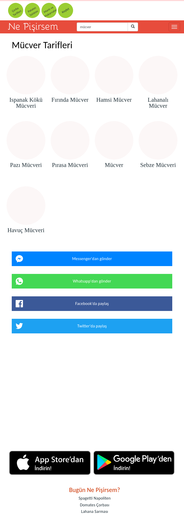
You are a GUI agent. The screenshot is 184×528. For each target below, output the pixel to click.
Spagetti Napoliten (95, 498)
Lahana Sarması (94, 511)
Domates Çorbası (94, 504)
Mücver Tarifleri (42, 45)
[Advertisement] (92, 394)
